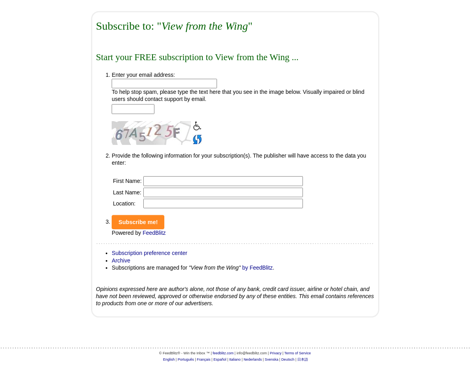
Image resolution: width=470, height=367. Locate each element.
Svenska (272, 359)
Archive (121, 260)
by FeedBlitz (257, 267)
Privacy (276, 353)
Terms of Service (297, 353)
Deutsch (287, 359)
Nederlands (253, 359)
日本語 (302, 359)
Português (186, 359)
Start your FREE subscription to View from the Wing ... (197, 57)
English (169, 359)
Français (204, 359)
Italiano (235, 359)
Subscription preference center (149, 253)
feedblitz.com (223, 353)
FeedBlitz (154, 233)
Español (219, 359)
